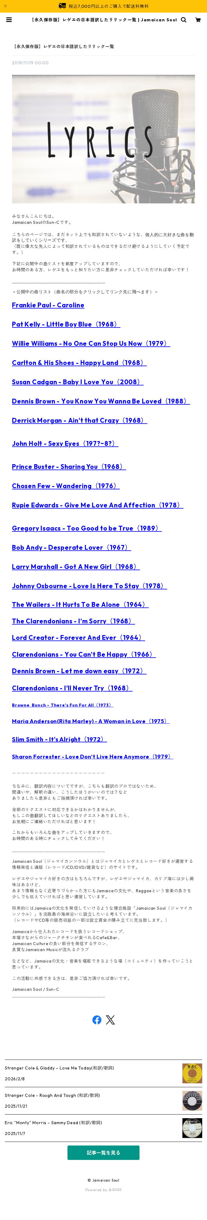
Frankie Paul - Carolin (46, 305)
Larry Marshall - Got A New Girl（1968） (76, 566)
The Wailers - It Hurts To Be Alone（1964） (80, 604)
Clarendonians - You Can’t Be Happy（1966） (84, 654)
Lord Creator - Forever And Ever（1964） (78, 637)
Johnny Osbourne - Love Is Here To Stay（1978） (89, 586)
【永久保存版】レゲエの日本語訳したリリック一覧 (63, 46)
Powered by (104, 1190)
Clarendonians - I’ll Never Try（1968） (72, 688)
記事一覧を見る (103, 1153)
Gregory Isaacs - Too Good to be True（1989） (87, 528)
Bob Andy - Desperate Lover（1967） (71, 547)
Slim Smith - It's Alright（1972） (59, 739)
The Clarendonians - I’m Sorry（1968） (73, 621)
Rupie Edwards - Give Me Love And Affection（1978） (97, 505)
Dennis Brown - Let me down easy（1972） (79, 671)
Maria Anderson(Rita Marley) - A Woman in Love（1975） (91, 721)
